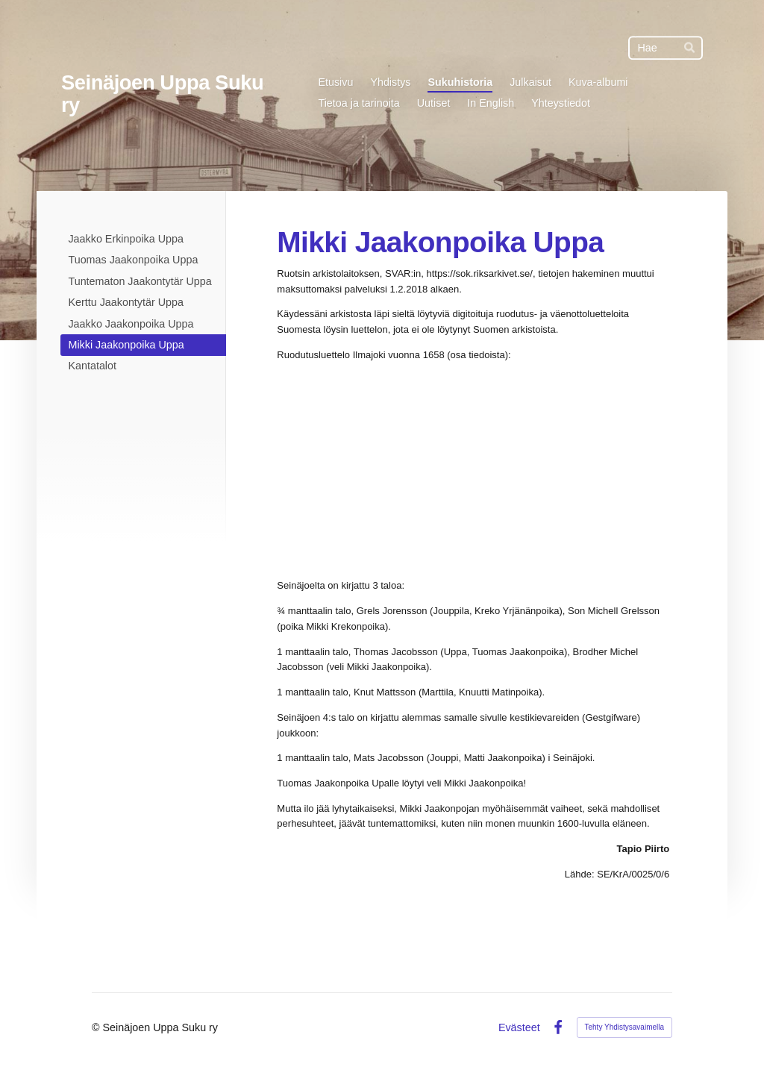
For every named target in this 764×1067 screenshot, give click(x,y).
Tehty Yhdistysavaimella (625, 1027)
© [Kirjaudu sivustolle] (97, 1027)
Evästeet (519, 1027)
